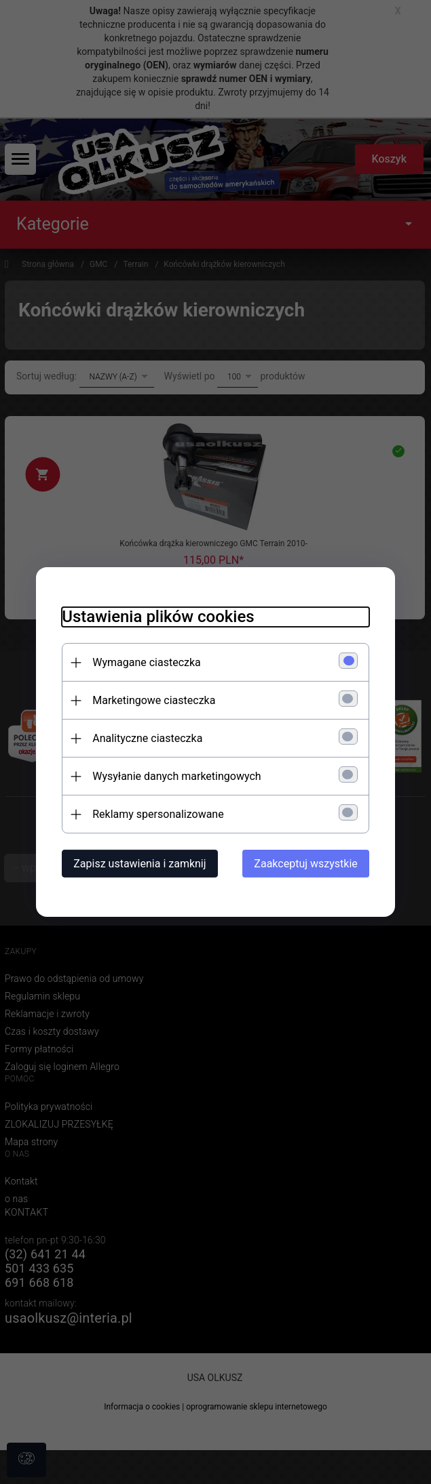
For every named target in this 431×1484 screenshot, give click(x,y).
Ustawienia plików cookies (156, 616)
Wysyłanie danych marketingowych (174, 776)
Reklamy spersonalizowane (155, 814)
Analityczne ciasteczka (145, 738)
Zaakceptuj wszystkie (308, 863)
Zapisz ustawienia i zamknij (137, 863)
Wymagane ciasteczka (144, 662)
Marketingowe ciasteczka (151, 700)
